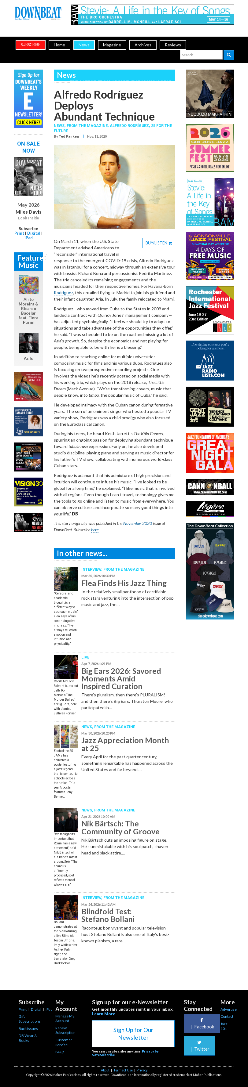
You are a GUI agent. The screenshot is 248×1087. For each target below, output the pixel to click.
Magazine (112, 44)
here (94, 529)
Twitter (199, 1045)
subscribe (30, 44)
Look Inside (28, 218)
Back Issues (28, 1028)
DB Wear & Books (28, 1038)
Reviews (173, 44)
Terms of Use (123, 1070)
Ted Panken (69, 136)
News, (60, 125)
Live (85, 657)
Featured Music (30, 261)
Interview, (92, 569)
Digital (33, 233)
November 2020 (137, 523)
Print (19, 233)
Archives (143, 44)
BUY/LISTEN (160, 244)
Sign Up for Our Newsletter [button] (133, 1033)
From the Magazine (123, 569)
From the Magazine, (88, 125)
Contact (226, 1016)
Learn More (103, 1013)
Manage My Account (64, 1018)
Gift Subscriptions (30, 1019)
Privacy (142, 1070)
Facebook (202, 1023)
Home (59, 44)
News (84, 44)
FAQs (60, 1051)
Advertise (228, 1009)
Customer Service (63, 1042)
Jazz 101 (224, 1026)
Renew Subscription (65, 1030)
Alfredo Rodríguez (129, 125)
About (105, 1070)
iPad (28, 237)
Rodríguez (63, 292)
